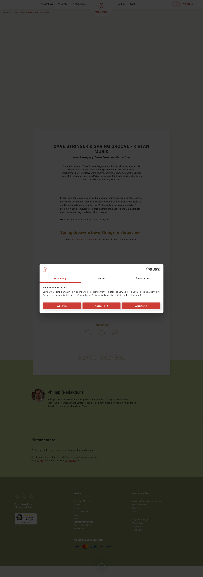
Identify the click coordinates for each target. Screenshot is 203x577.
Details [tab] (101, 278)
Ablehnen (62, 306)
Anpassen (101, 306)
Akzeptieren (141, 306)
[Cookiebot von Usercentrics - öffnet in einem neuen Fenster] (148, 269)
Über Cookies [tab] (143, 278)
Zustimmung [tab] (60, 278)
